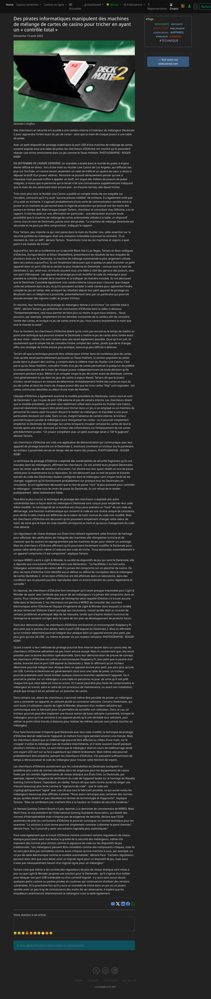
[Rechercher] (196, 6)
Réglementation (157, 6)
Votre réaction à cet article (30, 915)
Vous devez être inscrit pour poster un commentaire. (52, 945)
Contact (94, 980)
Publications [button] (133, 4)
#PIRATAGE (174, 36)
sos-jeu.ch (129, 980)
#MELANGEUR (176, 28)
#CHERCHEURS (160, 33)
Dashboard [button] (93, 4)
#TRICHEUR (161, 36)
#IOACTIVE (160, 28)
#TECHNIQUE (168, 40)
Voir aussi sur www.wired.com (168, 61)
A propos (111, 980)
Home (10, 4)
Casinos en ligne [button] (54, 4)
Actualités (75, 6)
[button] (113, 4)
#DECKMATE (161, 24)
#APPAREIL (176, 32)
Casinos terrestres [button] (27, 4)
